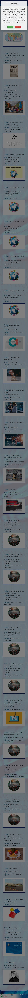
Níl (17, 27)
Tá (10, 27)
